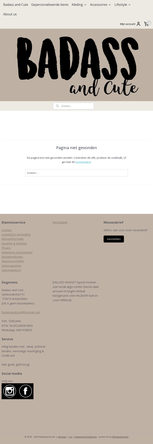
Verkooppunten (11, 266)
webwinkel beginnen (86, 436)
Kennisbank (60, 222)
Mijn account (130, 24)
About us (10, 14)
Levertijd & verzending (16, 234)
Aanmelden (114, 239)
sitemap (62, 436)
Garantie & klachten (14, 243)
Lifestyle (123, 4)
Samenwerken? (11, 270)
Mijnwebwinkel (120, 436)
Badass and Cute (15, 4)
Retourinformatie (13, 239)
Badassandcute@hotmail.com (21, 312)
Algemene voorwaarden (17, 252)
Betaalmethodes (12, 257)
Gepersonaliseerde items (50, 4)
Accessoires (100, 4)
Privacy (6, 248)
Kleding (79, 4)
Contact (7, 230)
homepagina (83, 162)
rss (70, 436)
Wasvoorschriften (13, 261)
